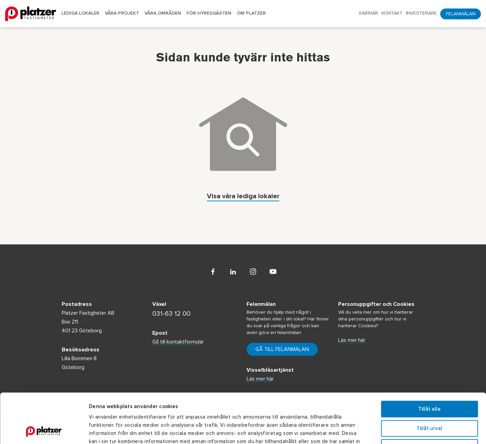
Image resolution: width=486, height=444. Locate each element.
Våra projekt (122, 13)
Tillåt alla (429, 362)
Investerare (421, 13)
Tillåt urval (429, 381)
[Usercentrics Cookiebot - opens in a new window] (44, 431)
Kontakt (392, 13)
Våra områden (162, 13)
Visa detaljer (371, 430)
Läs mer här (351, 340)
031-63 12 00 (171, 313)
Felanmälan (460, 14)
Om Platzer (251, 13)
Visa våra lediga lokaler (243, 196)
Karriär (368, 13)
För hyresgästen (209, 13)
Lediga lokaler (80, 13)
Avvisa (429, 400)
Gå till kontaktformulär (178, 342)
